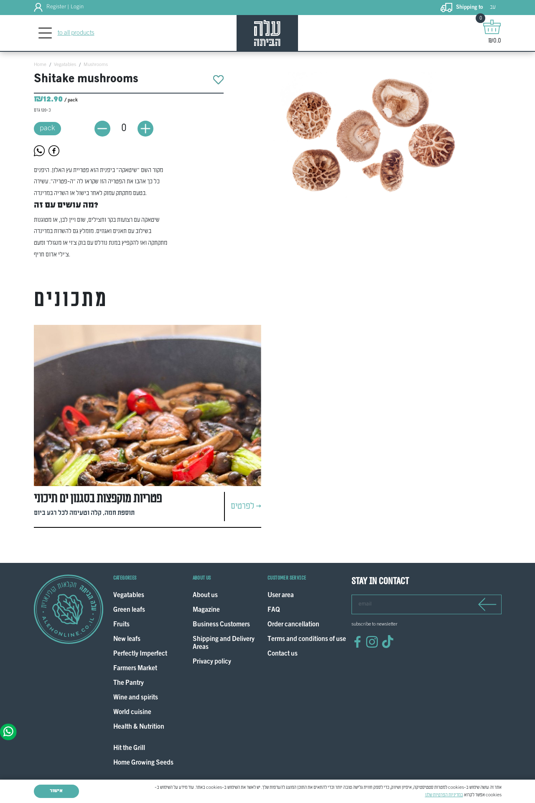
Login (77, 7)
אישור (56, 791)
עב (493, 7)
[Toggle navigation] (45, 33)
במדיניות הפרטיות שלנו (444, 795)
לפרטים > (246, 506)
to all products (76, 33)
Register (56, 7)
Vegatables (65, 65)
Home (40, 65)
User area (281, 596)
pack (47, 128)
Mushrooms (96, 65)
